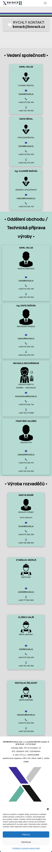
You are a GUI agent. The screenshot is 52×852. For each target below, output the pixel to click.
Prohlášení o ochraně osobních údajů (26, 848)
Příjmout (26, 834)
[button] (47, 809)
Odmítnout (26, 842)
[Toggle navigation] (45, 3)
